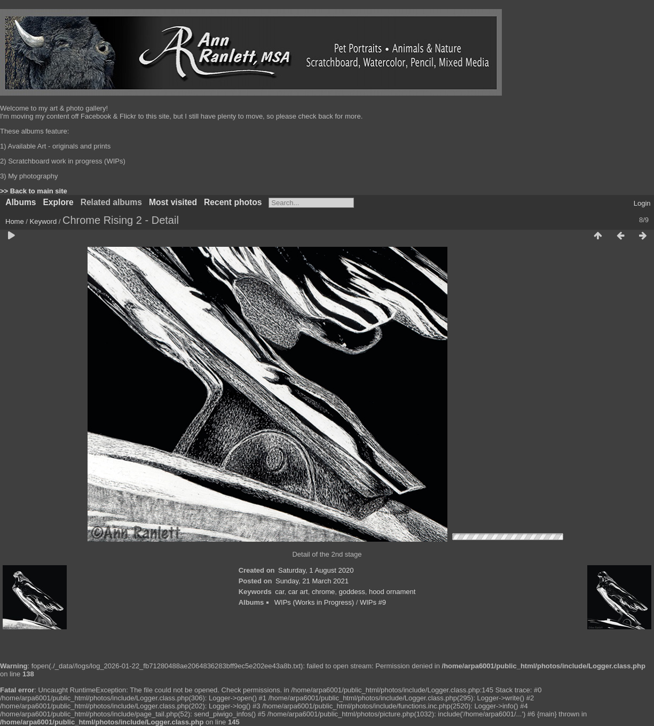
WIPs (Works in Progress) (314, 602)
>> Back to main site (33, 191)
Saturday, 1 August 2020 (315, 570)
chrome (323, 592)
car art (298, 592)
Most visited (173, 202)
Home (14, 221)
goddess (352, 592)
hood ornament (392, 592)
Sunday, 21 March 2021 (312, 581)
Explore (58, 202)
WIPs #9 (373, 602)
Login (642, 203)
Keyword (43, 221)
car (279, 592)
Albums (20, 202)
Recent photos (233, 202)
